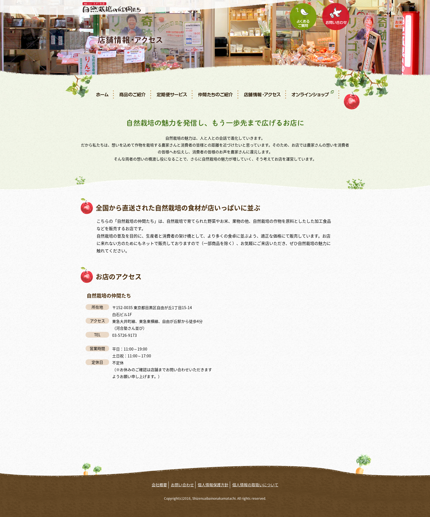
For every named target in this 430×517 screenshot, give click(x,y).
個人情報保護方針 (213, 484)
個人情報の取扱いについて (255, 484)
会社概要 (159, 484)
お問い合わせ (182, 484)
